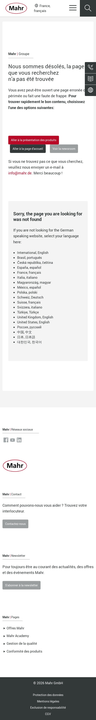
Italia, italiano (27, 277)
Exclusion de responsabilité (48, 707)
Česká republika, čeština (35, 262)
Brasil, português (29, 257)
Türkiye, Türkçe (28, 312)
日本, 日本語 (26, 337)
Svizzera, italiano (29, 307)
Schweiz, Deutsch (30, 297)
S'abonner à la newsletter (21, 585)
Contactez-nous (15, 524)
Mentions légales (48, 701)
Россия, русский (29, 327)
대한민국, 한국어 (29, 342)
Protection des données (48, 695)
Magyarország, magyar (34, 282)
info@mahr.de (20, 172)
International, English (32, 252)
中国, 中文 (24, 332)
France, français (42, 8)
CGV (48, 714)
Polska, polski (27, 292)
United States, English (33, 322)
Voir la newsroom (64, 149)
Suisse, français (29, 302)
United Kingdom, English (35, 317)
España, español (29, 267)
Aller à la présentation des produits (33, 140)
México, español (29, 287)
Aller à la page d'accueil (28, 149)
